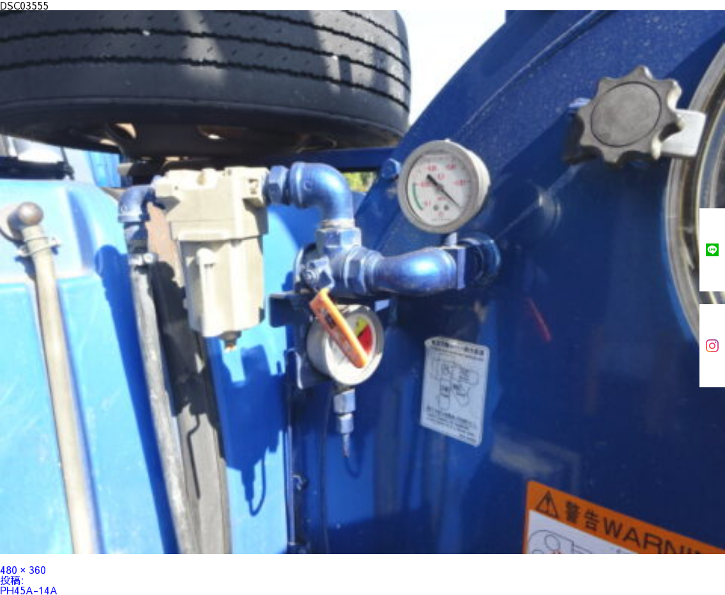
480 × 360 (23, 569)
